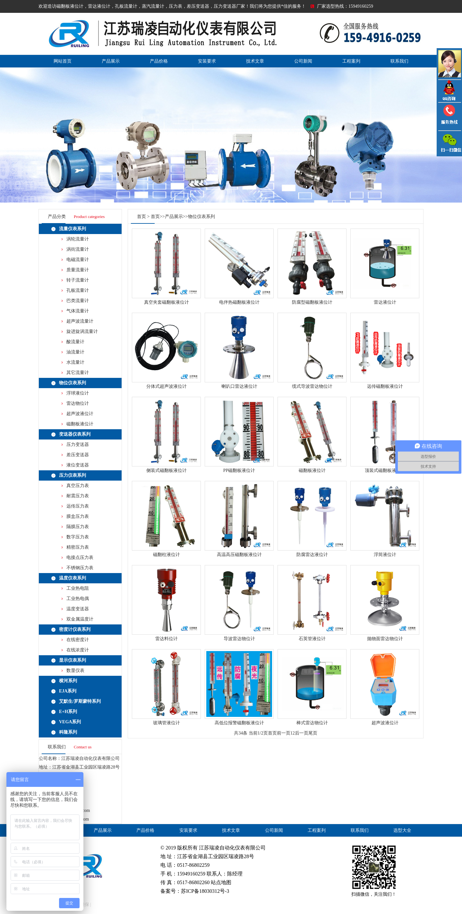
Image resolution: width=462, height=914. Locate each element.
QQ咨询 (449, 91)
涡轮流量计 (77, 239)
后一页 (301, 733)
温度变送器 (77, 608)
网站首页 (63, 61)
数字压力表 (77, 537)
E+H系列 (68, 711)
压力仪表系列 (72, 475)
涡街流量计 (77, 249)
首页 (141, 216)
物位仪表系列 (72, 382)
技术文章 (255, 61)
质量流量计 (77, 269)
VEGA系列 (70, 721)
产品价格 (159, 61)
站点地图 (221, 882)
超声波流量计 (79, 321)
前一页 (283, 733)
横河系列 (68, 680)
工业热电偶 (77, 598)
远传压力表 (77, 506)
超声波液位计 (79, 413)
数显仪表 (75, 670)
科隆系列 (68, 732)
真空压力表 (77, 485)
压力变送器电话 (449, 116)
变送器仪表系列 (74, 434)
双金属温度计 (79, 619)
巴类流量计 (77, 300)
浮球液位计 (77, 393)
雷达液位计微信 (449, 143)
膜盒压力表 (77, 516)
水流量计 (75, 362)
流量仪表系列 (72, 228)
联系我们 (399, 61)
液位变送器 (77, 465)
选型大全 (402, 830)
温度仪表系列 (72, 578)
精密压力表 (77, 547)
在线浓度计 (77, 650)
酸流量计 (75, 341)
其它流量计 (77, 372)
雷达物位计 (77, 403)
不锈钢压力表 (79, 567)
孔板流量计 (77, 290)
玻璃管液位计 (166, 722)
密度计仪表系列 (74, 629)
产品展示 (111, 61)
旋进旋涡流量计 (82, 331)
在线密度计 (77, 639)
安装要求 (207, 61)
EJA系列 (67, 691)
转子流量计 (77, 280)
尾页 (312, 733)
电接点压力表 (79, 557)
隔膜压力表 (77, 526)
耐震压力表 (77, 495)
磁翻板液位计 (79, 424)
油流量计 (75, 352)
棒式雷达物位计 (312, 722)
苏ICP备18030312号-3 (205, 891)
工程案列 (351, 61)
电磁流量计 (77, 259)
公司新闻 (303, 61)
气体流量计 (77, 311)
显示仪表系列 (72, 660)
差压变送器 (77, 454)
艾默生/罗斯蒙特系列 (80, 701)
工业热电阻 (77, 588)
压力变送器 (77, 444)
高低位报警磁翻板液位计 (239, 722)
